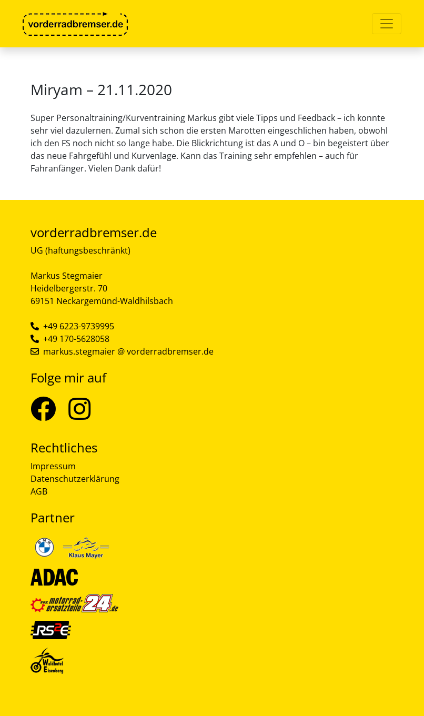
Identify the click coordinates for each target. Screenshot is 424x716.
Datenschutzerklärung (75, 479)
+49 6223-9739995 (78, 326)
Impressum (53, 466)
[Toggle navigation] (386, 23)
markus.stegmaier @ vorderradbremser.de (128, 351)
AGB (39, 491)
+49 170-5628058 (76, 339)
